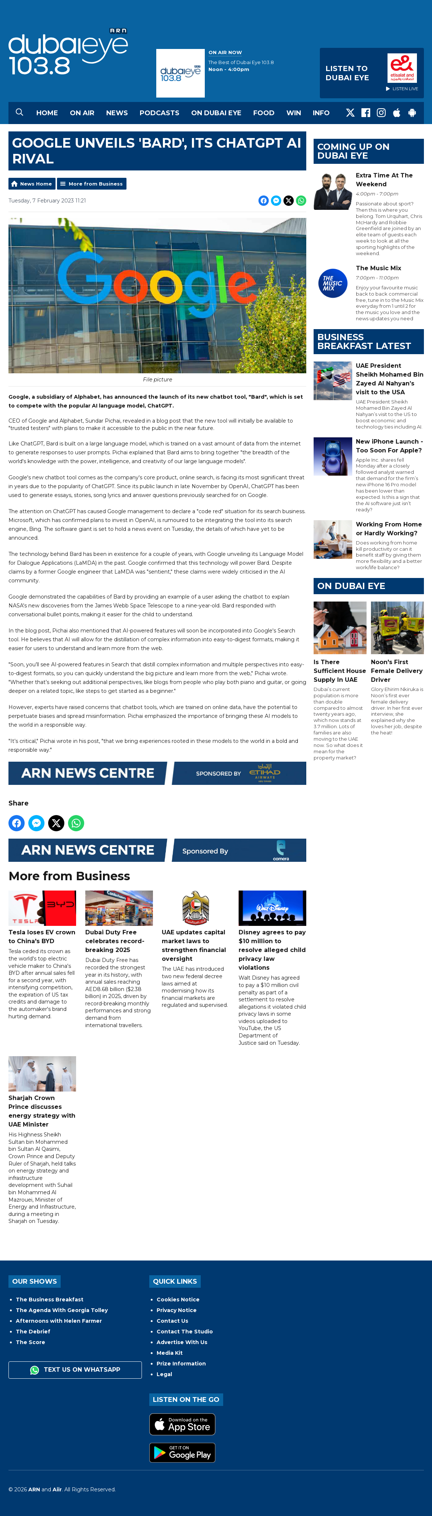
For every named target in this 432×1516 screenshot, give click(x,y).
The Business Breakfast (49, 1299)
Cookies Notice (178, 1299)
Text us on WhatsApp (75, 1370)
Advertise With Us (182, 1342)
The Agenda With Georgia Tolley (62, 1310)
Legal (164, 1374)
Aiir (57, 1489)
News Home (36, 184)
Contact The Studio (185, 1331)
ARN (34, 1489)
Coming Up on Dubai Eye (353, 151)
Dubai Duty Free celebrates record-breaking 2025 (119, 922)
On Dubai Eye (216, 113)
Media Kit (170, 1353)
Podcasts (159, 113)
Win (293, 113)
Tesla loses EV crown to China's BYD (42, 918)
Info (321, 113)
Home (47, 113)
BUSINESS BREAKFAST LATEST (364, 341)
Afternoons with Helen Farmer (59, 1321)
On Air (82, 113)
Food (264, 113)
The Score (30, 1342)
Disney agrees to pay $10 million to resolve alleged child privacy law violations (272, 931)
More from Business (96, 184)
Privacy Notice (177, 1310)
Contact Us (172, 1321)
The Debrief (33, 1331)
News (117, 113)
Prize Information (181, 1363)
